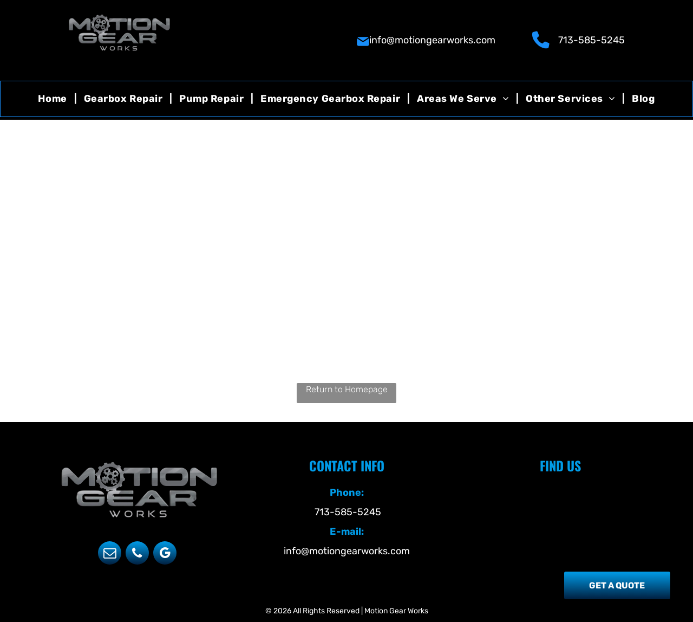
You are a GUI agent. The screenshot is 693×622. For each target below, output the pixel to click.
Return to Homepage (347, 389)
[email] (109, 554)
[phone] (137, 554)
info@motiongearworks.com (432, 40)
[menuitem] (53, 99)
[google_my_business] (164, 554)
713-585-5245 (591, 40)
